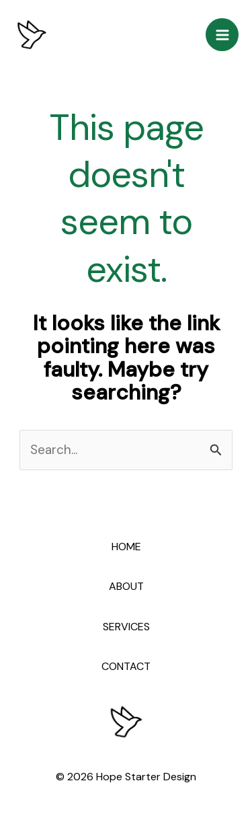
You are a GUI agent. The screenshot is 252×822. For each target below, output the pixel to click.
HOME (126, 546)
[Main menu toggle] (222, 34)
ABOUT (126, 586)
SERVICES (126, 627)
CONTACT (126, 666)
